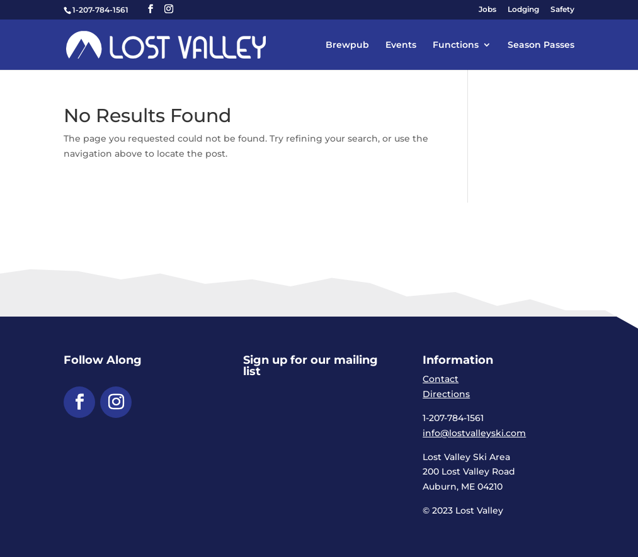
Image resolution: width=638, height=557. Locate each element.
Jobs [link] (487, 10)
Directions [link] (446, 394)
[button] (150, 9)
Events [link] (400, 45)
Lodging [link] (523, 10)
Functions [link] (456, 45)
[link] (166, 44)
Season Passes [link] (541, 45)
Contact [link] (441, 379)
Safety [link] (562, 10)
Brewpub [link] (347, 45)
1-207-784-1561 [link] (100, 9)
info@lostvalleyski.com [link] (474, 433)
